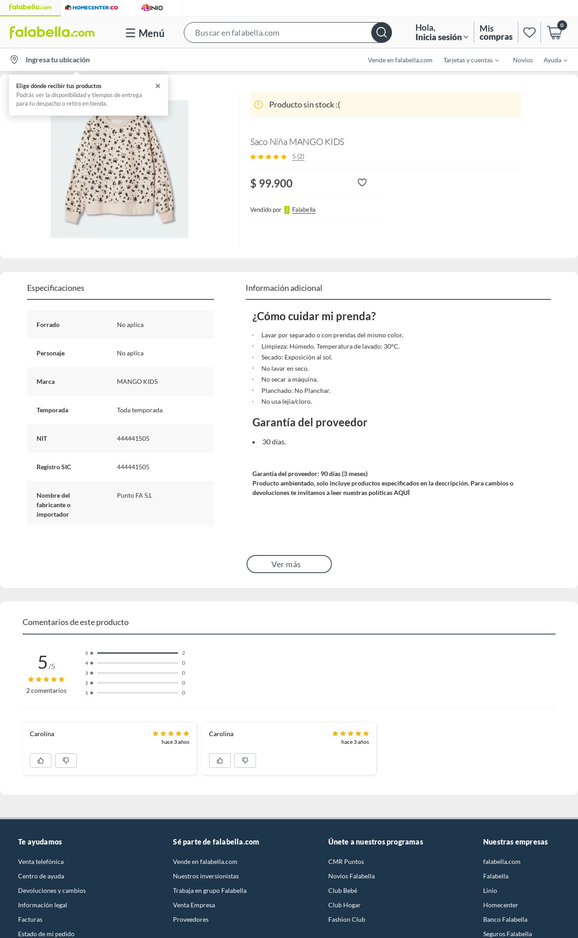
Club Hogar (344, 905)
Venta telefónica (41, 861)
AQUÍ (402, 492)
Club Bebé (342, 890)
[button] (288, 32)
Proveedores (191, 919)
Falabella (495, 876)
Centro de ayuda (41, 876)
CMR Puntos (346, 861)
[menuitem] (466, 59)
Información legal (42, 905)
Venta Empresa (194, 905)
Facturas (30, 919)
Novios (523, 60)
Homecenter (500, 905)
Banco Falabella (505, 919)
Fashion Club (346, 919)
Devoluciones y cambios (52, 890)
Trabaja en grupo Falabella (210, 890)
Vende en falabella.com (400, 60)
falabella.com (502, 861)
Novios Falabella (351, 876)
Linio (490, 890)
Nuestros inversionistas (206, 876)
